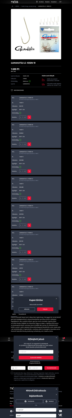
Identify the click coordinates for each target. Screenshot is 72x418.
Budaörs (47, 2)
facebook (29, 401)
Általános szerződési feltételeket (47, 376)
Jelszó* (19, 415)
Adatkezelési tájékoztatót (48, 378)
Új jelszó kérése (36, 357)
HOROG (17, 6)
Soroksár (41, 2)
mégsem (26, 309)
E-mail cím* (20, 410)
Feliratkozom (51, 368)
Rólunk (11, 401)
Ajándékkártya (13, 405)
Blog (11, 403)
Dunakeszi (53, 2)
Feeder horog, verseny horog (28, 6)
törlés (45, 309)
